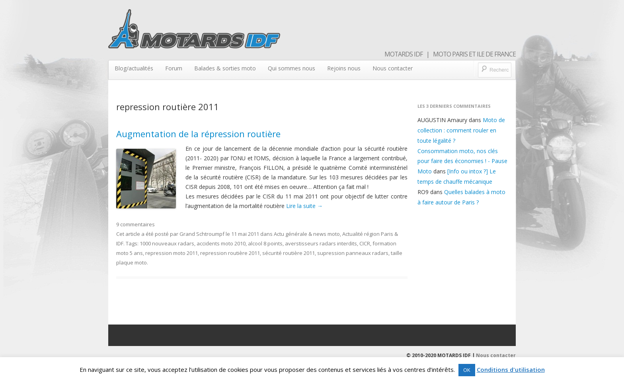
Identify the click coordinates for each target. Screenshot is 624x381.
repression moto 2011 (171, 253)
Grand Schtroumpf (201, 233)
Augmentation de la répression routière (198, 134)
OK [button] (466, 369)
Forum (173, 68)
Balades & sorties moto (225, 68)
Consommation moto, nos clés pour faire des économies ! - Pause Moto (462, 161)
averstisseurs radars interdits (321, 243)
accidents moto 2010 (221, 243)
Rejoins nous (344, 68)
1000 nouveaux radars (167, 243)
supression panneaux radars (352, 253)
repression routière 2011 (230, 253)
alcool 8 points (265, 243)
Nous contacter (392, 68)
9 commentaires (135, 224)
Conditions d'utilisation (511, 369)
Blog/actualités (134, 68)
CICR (364, 243)
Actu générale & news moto (307, 233)
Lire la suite (304, 206)
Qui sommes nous (291, 68)
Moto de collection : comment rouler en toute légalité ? (461, 130)
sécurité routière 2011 (288, 253)
